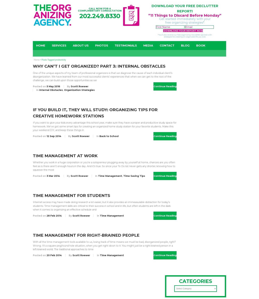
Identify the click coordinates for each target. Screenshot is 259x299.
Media (148, 45)
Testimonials (126, 45)
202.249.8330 (99, 16)
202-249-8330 (184, 150)
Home (40, 45)
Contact (167, 45)
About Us (81, 45)
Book (200, 45)
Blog (185, 45)
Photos (101, 45)
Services (59, 45)
